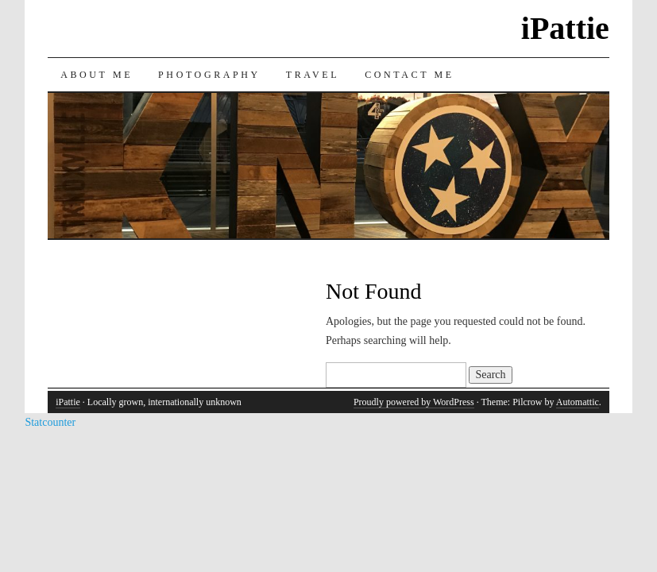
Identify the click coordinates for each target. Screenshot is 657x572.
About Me (96, 74)
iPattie (565, 28)
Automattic (577, 402)
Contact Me (409, 74)
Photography (209, 74)
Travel (312, 74)
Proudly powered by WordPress (414, 402)
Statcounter (50, 422)
